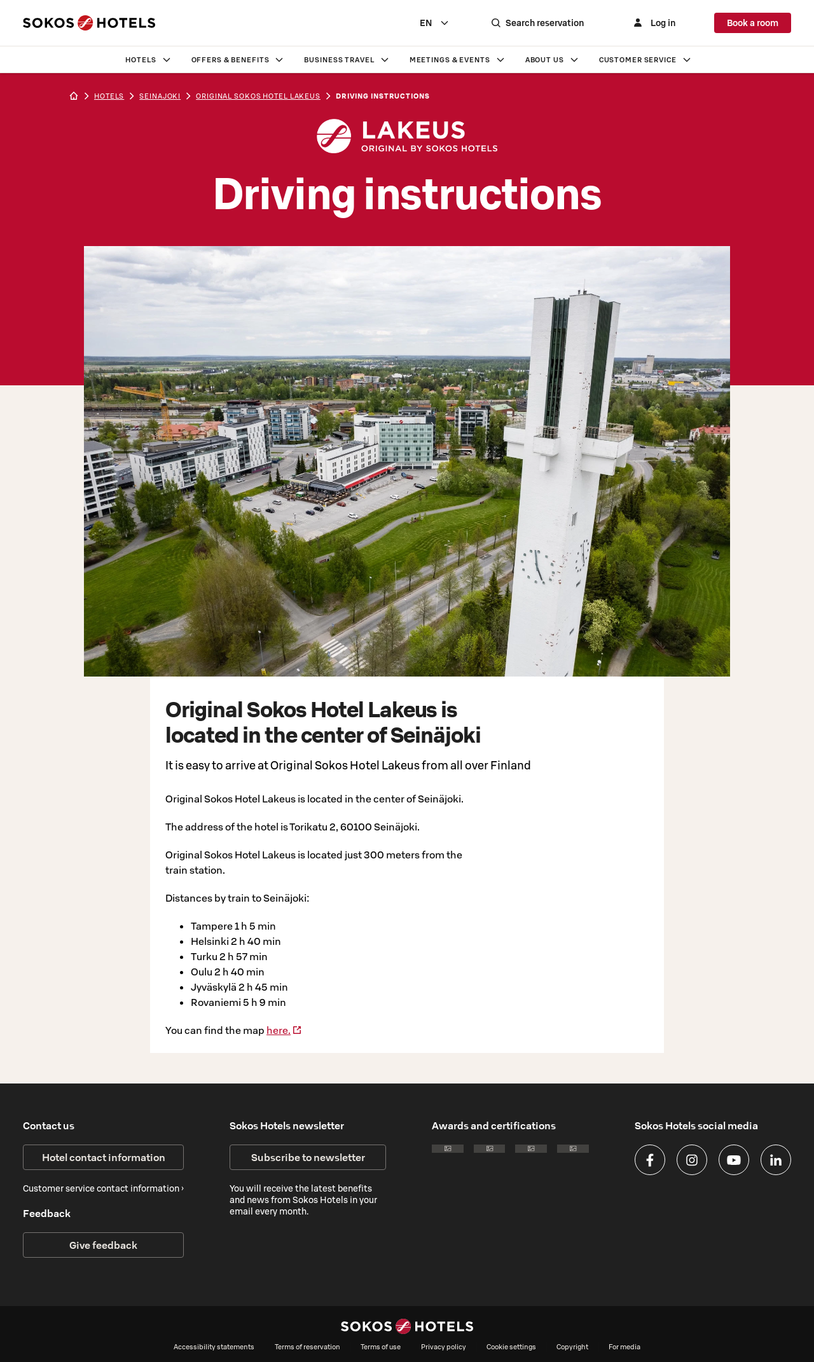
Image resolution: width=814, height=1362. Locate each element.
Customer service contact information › (103, 1188)
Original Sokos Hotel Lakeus (258, 96)
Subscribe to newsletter (308, 1157)
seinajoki (160, 96)
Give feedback (103, 1245)
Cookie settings (511, 1346)
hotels (109, 96)
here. (284, 1030)
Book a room (752, 23)
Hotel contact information (103, 1157)
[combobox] (437, 22)
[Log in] (654, 23)
